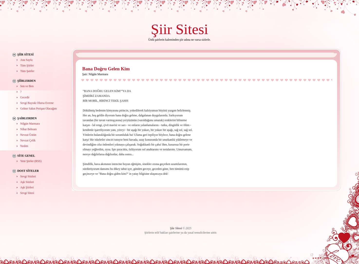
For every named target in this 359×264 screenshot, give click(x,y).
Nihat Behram (28, 129)
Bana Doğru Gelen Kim (106, 68)
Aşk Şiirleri (27, 187)
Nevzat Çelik (28, 140)
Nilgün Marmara (30, 123)
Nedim (24, 146)
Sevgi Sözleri (28, 176)
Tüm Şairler (27, 71)
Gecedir (24, 97)
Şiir (161, 29)
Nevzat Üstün (28, 135)
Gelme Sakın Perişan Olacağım (38, 108)
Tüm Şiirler (27, 65)
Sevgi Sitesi (27, 193)
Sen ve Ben (27, 86)
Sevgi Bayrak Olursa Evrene (37, 103)
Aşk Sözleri (27, 182)
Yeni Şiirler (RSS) (30, 161)
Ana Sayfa (26, 60)
